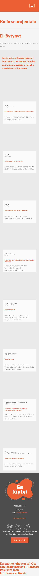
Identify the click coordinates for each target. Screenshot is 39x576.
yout (18, 527)
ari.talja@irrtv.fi (21, 512)
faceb (27, 527)
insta (10, 527)
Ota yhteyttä (19, 540)
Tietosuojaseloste (19, 518)
